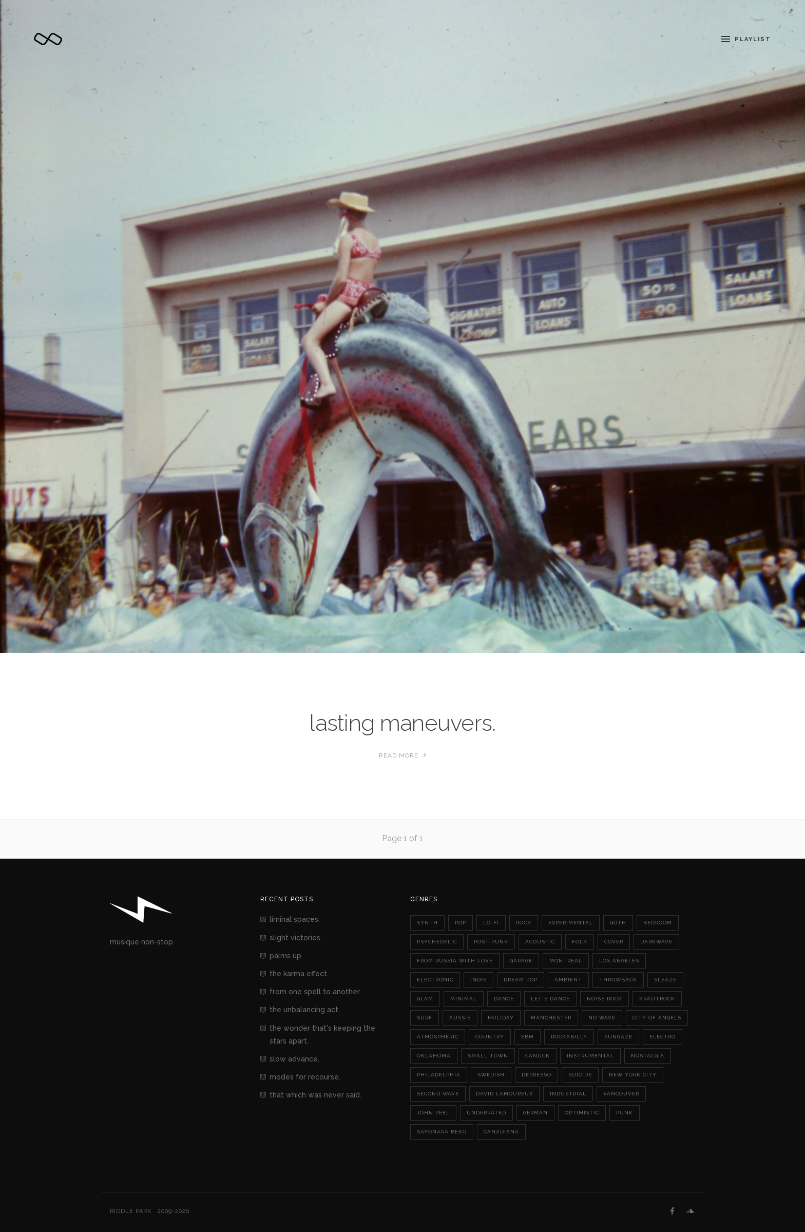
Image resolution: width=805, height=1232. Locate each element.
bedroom (657, 922)
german (535, 1112)
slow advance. (294, 1059)
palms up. (286, 956)
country (489, 1036)
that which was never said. (315, 1095)
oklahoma (434, 1055)
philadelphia (439, 1074)
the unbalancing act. (305, 1010)
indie (478, 979)
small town (488, 1055)
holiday (501, 1017)
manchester (551, 1017)
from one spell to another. (315, 992)
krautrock (657, 998)
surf (424, 1017)
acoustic (540, 941)
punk (624, 1112)
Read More (403, 755)
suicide (580, 1074)
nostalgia (647, 1055)
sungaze (618, 1036)
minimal (463, 998)
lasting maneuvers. (402, 723)
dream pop (521, 979)
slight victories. (296, 938)
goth (618, 922)
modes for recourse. (305, 1077)
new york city (633, 1074)
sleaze (665, 979)
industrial (568, 1093)
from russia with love (455, 960)
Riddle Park (130, 1211)
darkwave (656, 941)
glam (425, 998)
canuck (537, 1055)
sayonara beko (442, 1131)
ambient (568, 979)
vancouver (621, 1093)
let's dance (550, 998)
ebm (527, 1036)
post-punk (491, 941)
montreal (565, 960)
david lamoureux (504, 1093)
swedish (491, 1074)
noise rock (604, 998)
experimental (570, 922)
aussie (460, 1017)
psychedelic (437, 941)
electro (662, 1036)
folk (579, 941)
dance (504, 998)
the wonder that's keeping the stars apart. (322, 1034)
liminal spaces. (295, 919)
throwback (618, 979)
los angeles (619, 960)
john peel (433, 1112)
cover (613, 941)
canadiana (501, 1131)
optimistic (582, 1112)
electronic (435, 979)
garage (521, 960)
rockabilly (569, 1036)
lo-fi (491, 922)
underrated (486, 1112)
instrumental (590, 1055)
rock (523, 922)
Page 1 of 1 (402, 838)
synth (427, 922)
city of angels (656, 1017)
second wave (438, 1093)
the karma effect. (299, 974)
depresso (536, 1074)
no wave (602, 1017)
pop (460, 922)
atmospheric (437, 1036)
